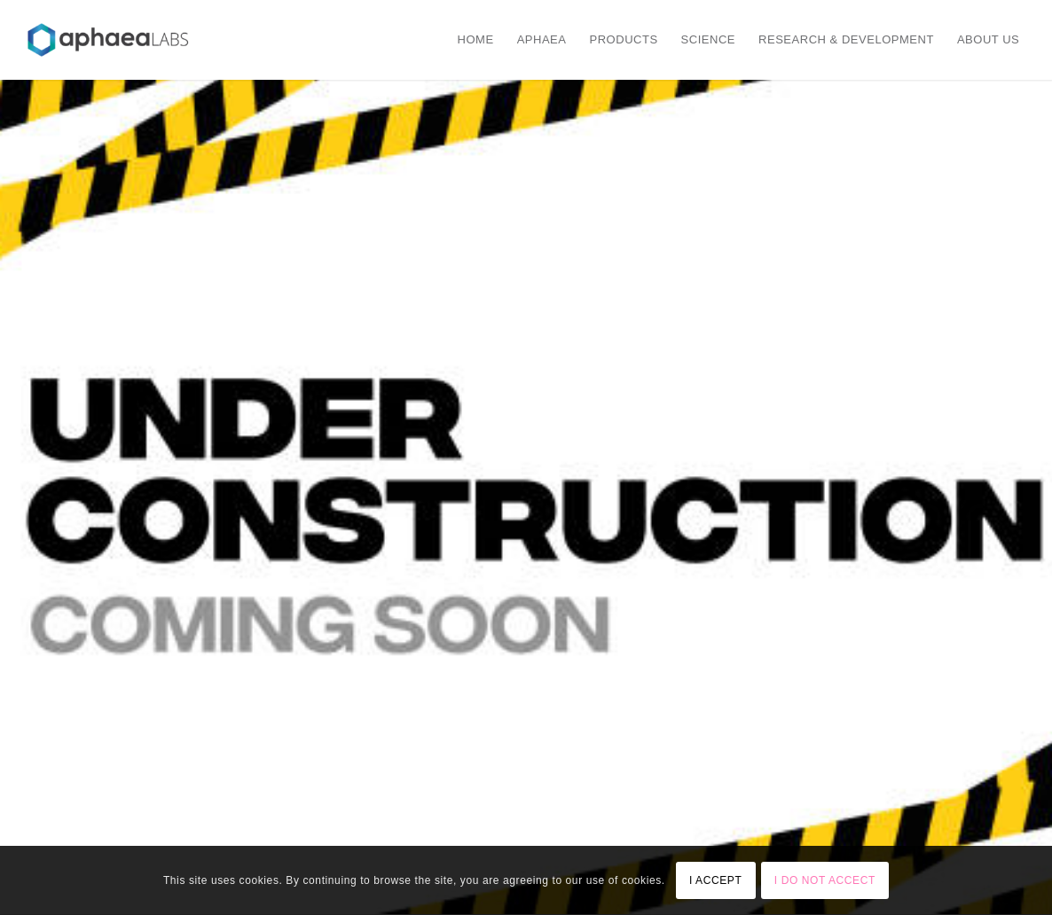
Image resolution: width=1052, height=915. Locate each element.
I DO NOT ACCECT (824, 880)
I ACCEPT (715, 880)
